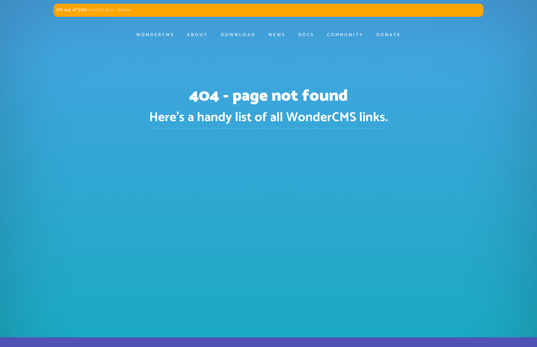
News (276, 35)
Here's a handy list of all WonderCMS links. (268, 117)
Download (238, 35)
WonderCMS (155, 35)
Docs (306, 35)
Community (345, 35)
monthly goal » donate (93, 10)
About (197, 35)
